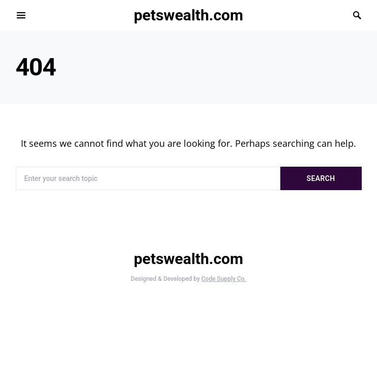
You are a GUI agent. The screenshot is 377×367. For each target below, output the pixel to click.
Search (321, 178)
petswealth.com (188, 15)
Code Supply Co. (223, 278)
